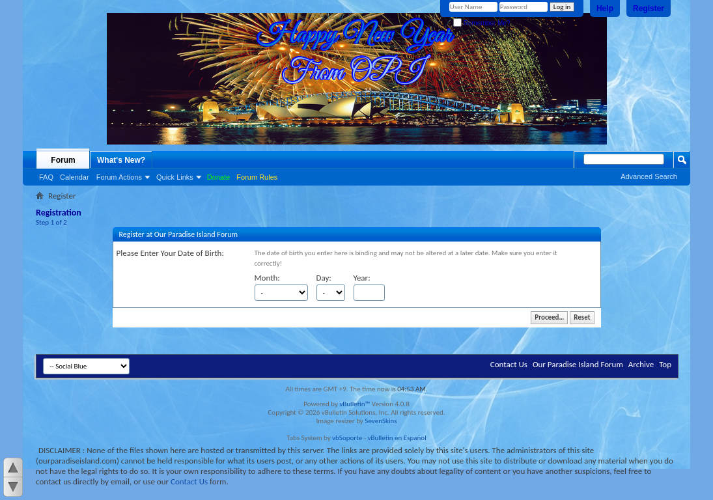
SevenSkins (381, 421)
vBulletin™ (354, 404)
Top (665, 364)
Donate (218, 177)
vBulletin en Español (397, 438)
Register (648, 8)
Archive (641, 364)
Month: (267, 278)
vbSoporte (347, 438)
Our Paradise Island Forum (578, 364)
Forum (63, 160)
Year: (362, 278)
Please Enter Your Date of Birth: (170, 253)
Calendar (74, 177)
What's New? (121, 160)
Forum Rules (256, 177)
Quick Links (174, 177)
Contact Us (508, 364)
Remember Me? (481, 23)
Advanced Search (649, 176)
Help (604, 8)
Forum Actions (119, 177)
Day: (323, 278)
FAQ (46, 177)
